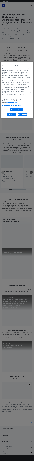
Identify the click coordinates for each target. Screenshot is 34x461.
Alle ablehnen (11, 114)
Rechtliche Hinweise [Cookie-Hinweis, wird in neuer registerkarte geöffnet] (16, 105)
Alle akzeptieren (22, 114)
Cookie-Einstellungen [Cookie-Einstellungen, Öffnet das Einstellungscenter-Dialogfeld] (16, 110)
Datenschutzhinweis (11, 102)
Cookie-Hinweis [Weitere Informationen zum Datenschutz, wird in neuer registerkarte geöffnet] (6, 105)
